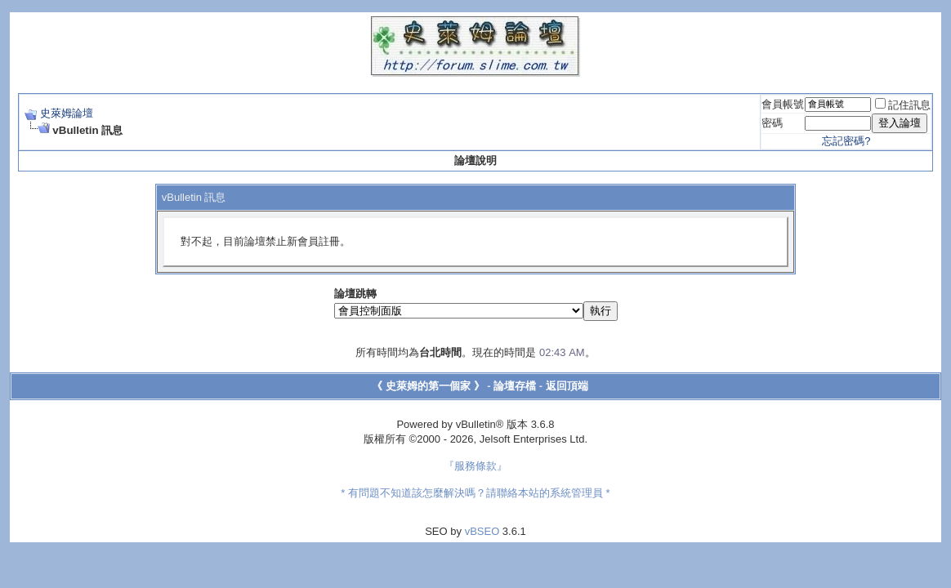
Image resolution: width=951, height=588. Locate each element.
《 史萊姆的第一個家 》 (428, 386)
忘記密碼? (846, 141)
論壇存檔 (514, 386)
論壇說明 (475, 160)
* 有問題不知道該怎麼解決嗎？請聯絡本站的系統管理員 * (475, 493)
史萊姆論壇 (66, 113)
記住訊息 (903, 105)
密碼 (772, 123)
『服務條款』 (475, 466)
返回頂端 (567, 386)
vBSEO (482, 531)
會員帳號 (782, 104)
